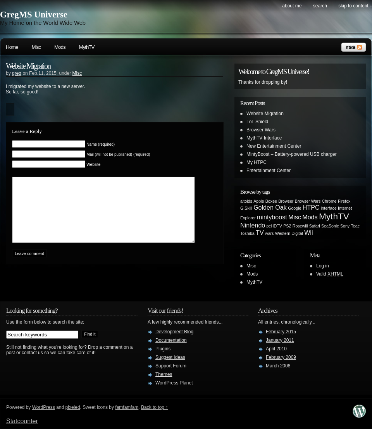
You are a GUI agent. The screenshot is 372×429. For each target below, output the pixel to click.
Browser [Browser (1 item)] (285, 201)
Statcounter (22, 421)
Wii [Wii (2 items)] (308, 232)
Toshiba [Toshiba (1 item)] (247, 233)
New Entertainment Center (273, 146)
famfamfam (126, 407)
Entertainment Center (268, 170)
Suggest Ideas (170, 357)
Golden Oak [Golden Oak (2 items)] (270, 207)
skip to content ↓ (355, 6)
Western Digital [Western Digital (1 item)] (289, 233)
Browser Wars (261, 130)
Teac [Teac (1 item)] (355, 226)
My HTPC (256, 162)
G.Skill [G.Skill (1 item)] (246, 208)
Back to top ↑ (154, 407)
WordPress (43, 407)
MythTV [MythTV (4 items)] (334, 216)
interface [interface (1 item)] (329, 208)
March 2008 (278, 366)
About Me (291, 6)
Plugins (162, 348)
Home (12, 47)
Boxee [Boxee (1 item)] (271, 201)
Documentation (171, 340)
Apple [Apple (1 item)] (258, 201)
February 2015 (281, 331)
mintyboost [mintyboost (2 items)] (272, 217)
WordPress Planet (174, 383)
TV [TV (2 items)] (260, 232)
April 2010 (276, 348)
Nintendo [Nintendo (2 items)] (252, 225)
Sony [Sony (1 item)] (345, 226)
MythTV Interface (264, 138)
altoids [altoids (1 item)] (246, 201)
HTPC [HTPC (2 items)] (311, 207)
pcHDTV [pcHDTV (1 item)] (274, 226)
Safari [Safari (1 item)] (314, 226)
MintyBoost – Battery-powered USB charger (291, 154)
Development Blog (174, 331)
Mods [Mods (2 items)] (309, 217)
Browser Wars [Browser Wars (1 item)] (308, 201)
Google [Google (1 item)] (294, 208)
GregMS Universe (33, 14)
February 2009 (281, 357)
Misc (36, 47)
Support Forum (170, 366)
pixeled (72, 407)
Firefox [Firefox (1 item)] (344, 201)
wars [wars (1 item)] (269, 233)
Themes (163, 374)
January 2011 (280, 340)
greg (16, 73)
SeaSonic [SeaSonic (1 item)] (330, 226)
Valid (329, 274)
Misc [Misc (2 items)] (294, 217)
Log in (322, 266)
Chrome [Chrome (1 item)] (329, 201)
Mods (59, 47)
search (320, 6)
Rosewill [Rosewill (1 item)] (300, 226)
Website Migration (28, 66)
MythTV (87, 47)
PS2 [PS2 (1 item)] (287, 226)
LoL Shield (257, 121)
